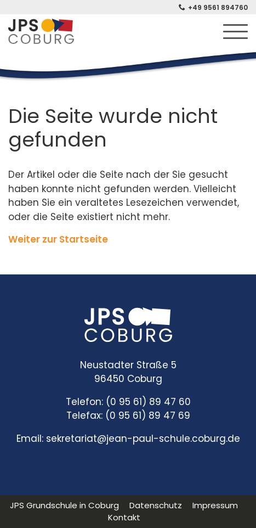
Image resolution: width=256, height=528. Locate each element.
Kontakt (124, 517)
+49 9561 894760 (218, 7)
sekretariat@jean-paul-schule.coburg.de (143, 438)
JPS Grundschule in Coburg (64, 505)
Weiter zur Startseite (58, 239)
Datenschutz (155, 505)
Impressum (215, 505)
